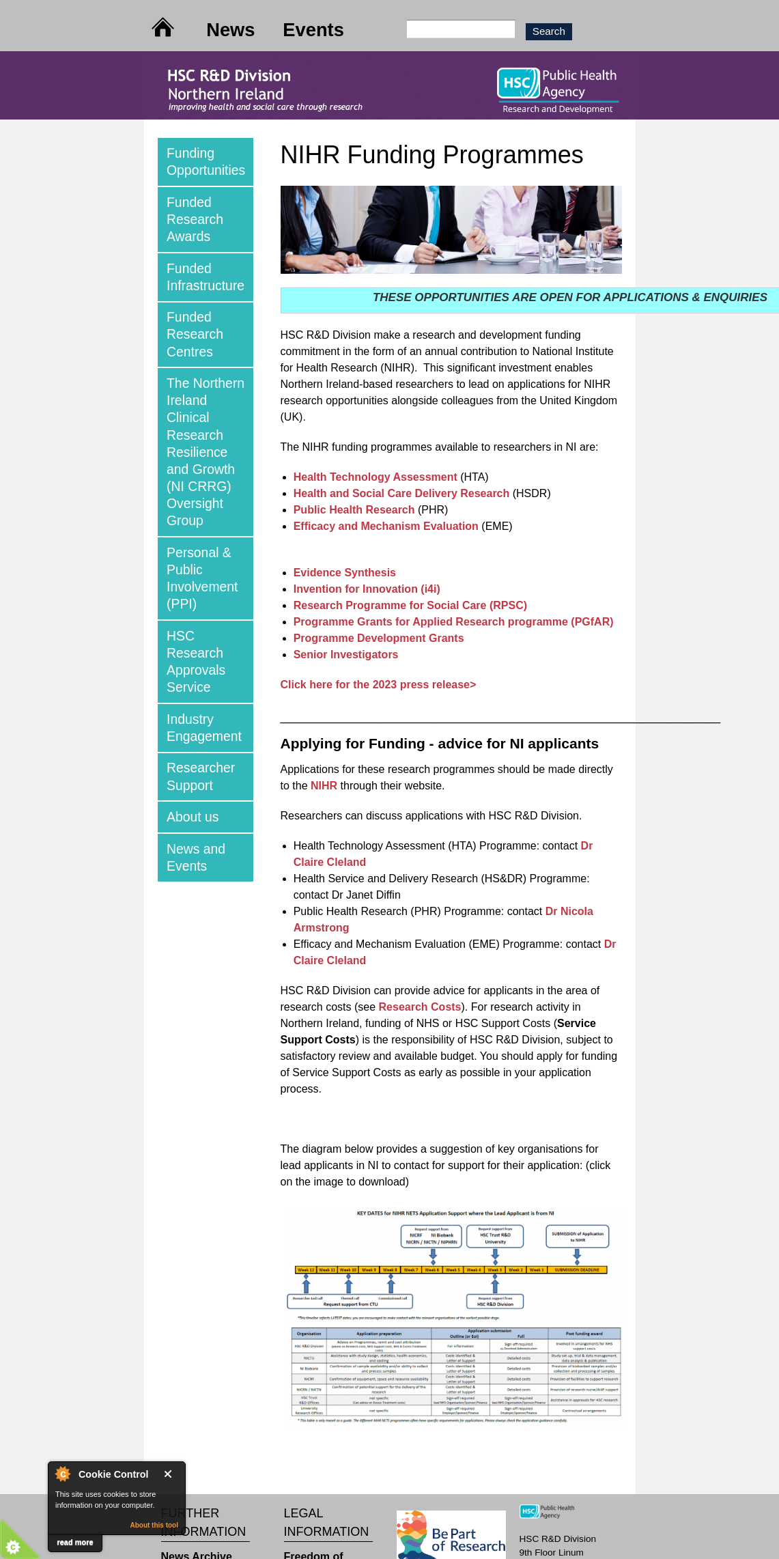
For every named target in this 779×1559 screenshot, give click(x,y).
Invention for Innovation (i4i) (367, 589)
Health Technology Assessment (375, 477)
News (230, 29)
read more (75, 1542)
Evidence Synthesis (345, 572)
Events (313, 29)
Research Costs (420, 1007)
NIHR (326, 785)
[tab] (205, 162)
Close (171, 1474)
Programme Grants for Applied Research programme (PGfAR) (454, 622)
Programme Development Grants (379, 638)
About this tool (154, 1525)
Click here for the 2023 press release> (379, 684)
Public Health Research (354, 510)
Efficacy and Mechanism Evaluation (386, 526)
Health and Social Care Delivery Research (402, 493)
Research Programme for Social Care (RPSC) (410, 605)
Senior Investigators (346, 654)
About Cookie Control (62, 1473)
